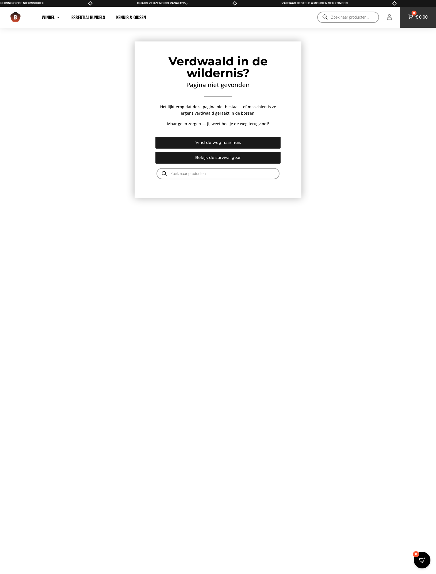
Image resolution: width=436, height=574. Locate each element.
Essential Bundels (88, 17)
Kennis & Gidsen (131, 17)
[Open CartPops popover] (422, 560)
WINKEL (48, 17)
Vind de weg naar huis (218, 142)
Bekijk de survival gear (218, 157)
